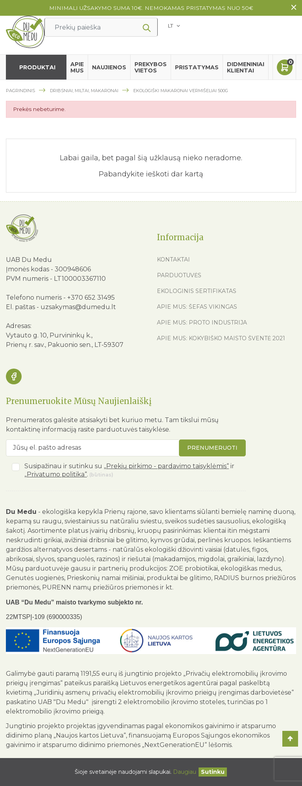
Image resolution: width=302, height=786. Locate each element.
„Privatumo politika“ (55, 474)
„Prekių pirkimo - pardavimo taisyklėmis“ (166, 466)
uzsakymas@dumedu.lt (78, 307)
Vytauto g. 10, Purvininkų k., (49, 335)
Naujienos (109, 67)
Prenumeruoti (212, 447)
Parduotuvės (179, 275)
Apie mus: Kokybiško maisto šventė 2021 (221, 338)
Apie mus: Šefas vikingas (197, 306)
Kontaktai (173, 259)
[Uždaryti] (213, 772)
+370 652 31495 (91, 297)
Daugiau (184, 771)
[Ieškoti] (101, 27)
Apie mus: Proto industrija (202, 322)
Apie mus (77, 67)
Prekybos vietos (150, 67)
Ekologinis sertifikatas (196, 291)
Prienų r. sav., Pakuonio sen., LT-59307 (64, 345)
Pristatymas (197, 67)
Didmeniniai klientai (245, 67)
